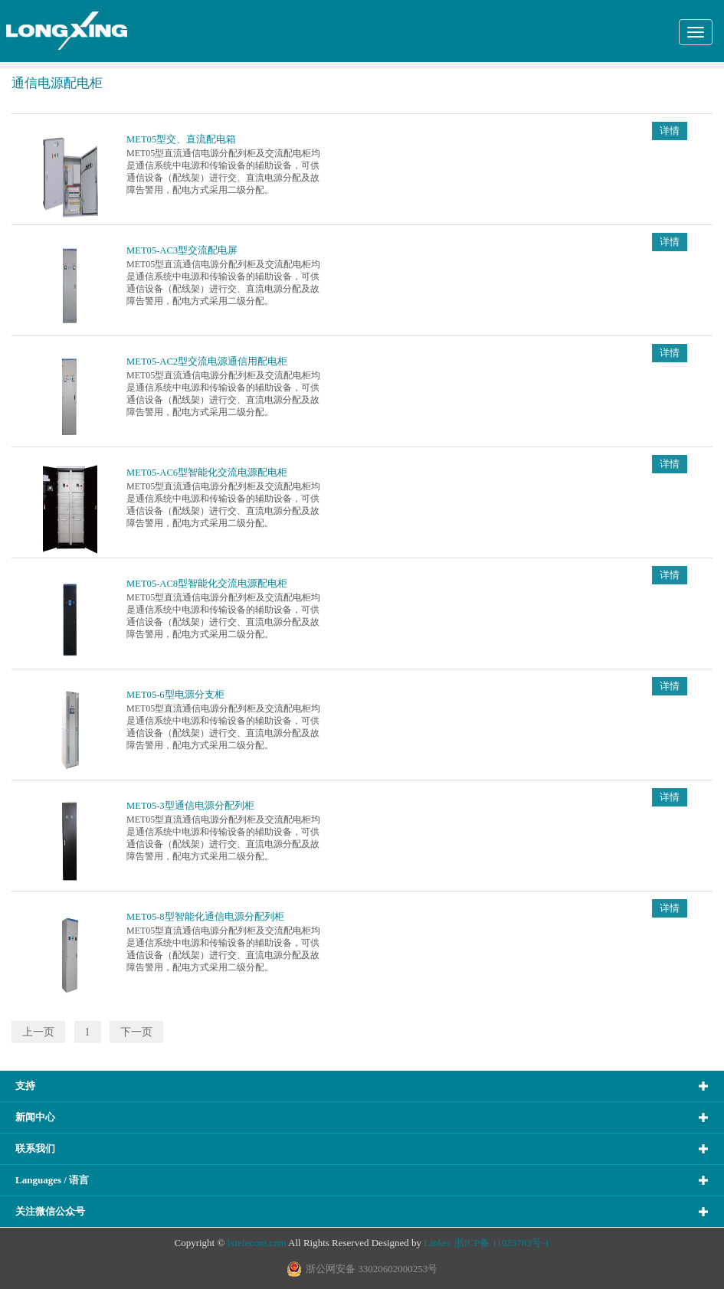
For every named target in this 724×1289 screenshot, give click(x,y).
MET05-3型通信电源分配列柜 (190, 805)
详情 (670, 131)
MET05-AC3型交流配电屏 (182, 250)
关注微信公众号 (50, 1211)
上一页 (38, 1032)
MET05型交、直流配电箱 (181, 139)
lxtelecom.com (257, 1242)
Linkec (437, 1242)
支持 (25, 1085)
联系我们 (35, 1148)
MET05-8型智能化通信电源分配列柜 (205, 916)
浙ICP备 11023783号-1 (502, 1242)
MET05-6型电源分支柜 (175, 694)
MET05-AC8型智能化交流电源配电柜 (206, 583)
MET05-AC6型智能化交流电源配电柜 (206, 472)
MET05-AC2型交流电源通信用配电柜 (206, 361)
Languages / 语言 (52, 1180)
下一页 (136, 1032)
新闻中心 (35, 1117)
